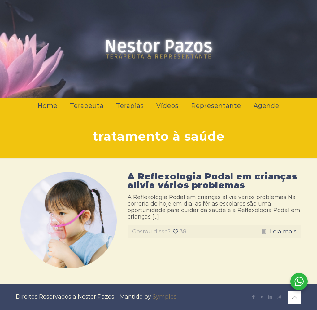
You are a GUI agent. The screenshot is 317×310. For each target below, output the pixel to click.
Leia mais (283, 231)
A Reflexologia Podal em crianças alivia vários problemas (212, 180)
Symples (164, 296)
